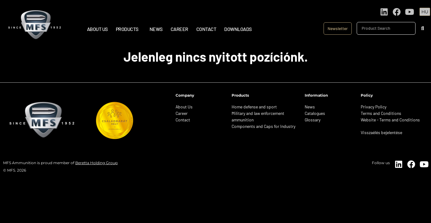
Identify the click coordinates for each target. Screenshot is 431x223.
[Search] (422, 28)
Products (128, 29)
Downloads (238, 29)
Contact (206, 29)
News (156, 29)
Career (179, 29)
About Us (97, 29)
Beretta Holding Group (96, 162)
